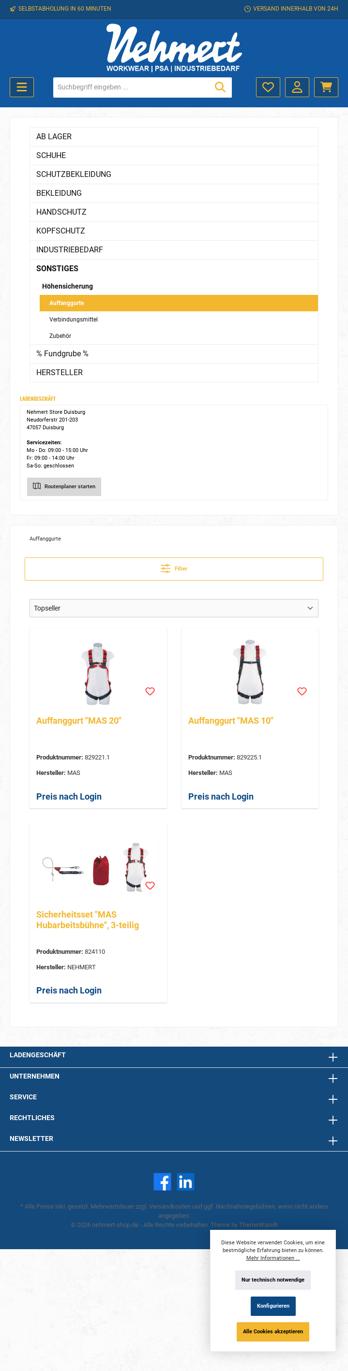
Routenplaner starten (64, 485)
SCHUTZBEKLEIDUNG (73, 174)
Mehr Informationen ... (273, 1258)
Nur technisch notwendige (273, 1280)
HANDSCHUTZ (61, 212)
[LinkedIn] (186, 1182)
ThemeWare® (258, 1224)
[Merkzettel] (268, 87)
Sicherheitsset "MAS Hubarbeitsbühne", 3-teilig (87, 919)
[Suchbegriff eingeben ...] (131, 87)
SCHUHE (51, 155)
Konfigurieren (273, 1306)
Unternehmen (35, 1076)
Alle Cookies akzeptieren (273, 1331)
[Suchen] (220, 87)
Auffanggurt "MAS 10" (230, 720)
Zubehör (60, 336)
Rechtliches (32, 1118)
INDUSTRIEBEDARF (69, 249)
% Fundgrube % (62, 353)
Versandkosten (170, 1206)
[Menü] (22, 87)
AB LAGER (54, 136)
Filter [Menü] (174, 566)
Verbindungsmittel (73, 319)
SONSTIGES (57, 268)
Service (23, 1097)
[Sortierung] (174, 608)
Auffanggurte (66, 303)
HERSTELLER (59, 372)
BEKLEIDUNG (59, 193)
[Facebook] (162, 1182)
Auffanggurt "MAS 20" (78, 720)
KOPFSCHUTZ (60, 230)
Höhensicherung (67, 286)
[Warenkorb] (326, 87)
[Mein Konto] (297, 87)
